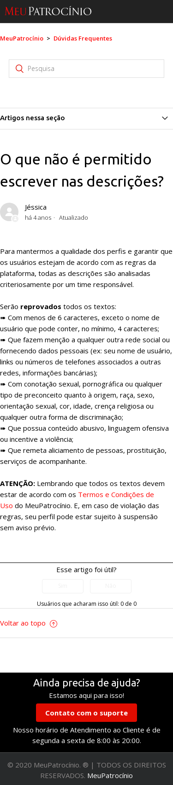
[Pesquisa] (87, 68)
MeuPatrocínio (21, 38)
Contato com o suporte (86, 712)
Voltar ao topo (28, 622)
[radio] (63, 586)
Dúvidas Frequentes (83, 38)
